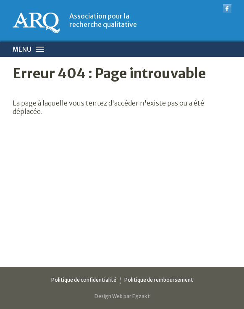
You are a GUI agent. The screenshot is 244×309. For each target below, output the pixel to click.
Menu (22, 49)
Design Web (108, 296)
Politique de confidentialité (83, 280)
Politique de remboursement (158, 280)
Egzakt (141, 296)
